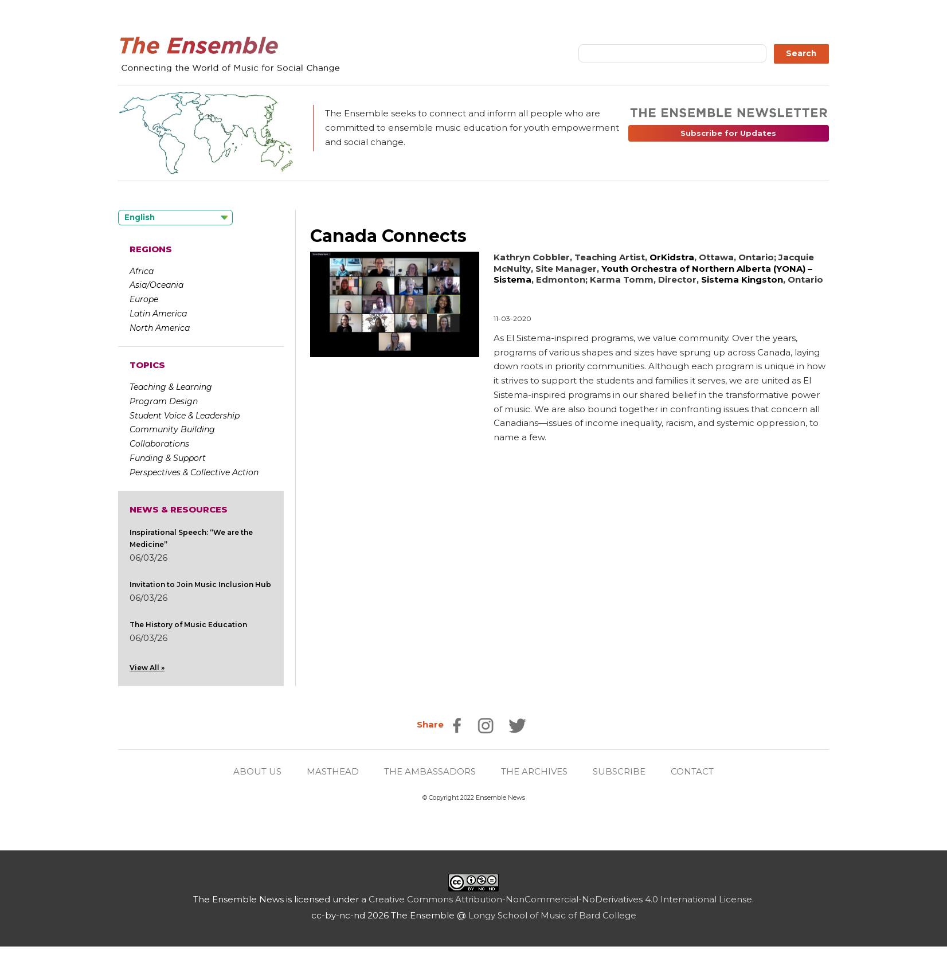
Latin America (158, 313)
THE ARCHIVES (534, 771)
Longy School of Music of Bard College (552, 915)
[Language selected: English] (175, 217)
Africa (142, 271)
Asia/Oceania (156, 285)
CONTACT (692, 771)
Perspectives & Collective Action (194, 472)
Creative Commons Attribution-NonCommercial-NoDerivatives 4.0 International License (560, 899)
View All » (147, 667)
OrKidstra (671, 257)
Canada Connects (388, 236)
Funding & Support (168, 458)
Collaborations (159, 444)
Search (801, 53)
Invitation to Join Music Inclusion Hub (200, 584)
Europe (144, 299)
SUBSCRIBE (619, 771)
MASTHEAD (333, 771)
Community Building (172, 429)
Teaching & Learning (171, 387)
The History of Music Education (188, 624)
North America (160, 328)
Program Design (164, 401)
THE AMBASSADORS (430, 771)
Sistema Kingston (742, 279)
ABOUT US (257, 771)
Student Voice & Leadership (185, 415)
